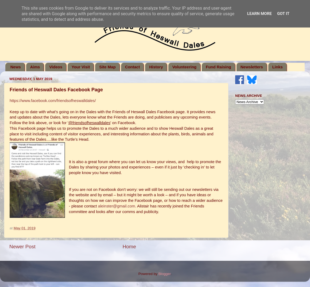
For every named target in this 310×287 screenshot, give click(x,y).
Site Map (107, 67)
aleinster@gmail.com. (117, 206)
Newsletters (252, 67)
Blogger (164, 274)
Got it (283, 13)
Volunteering (184, 67)
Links (277, 67)
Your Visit (81, 67)
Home (129, 246)
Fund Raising (218, 67)
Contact (132, 67)
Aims (35, 67)
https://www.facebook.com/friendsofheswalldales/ (53, 101)
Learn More (259, 13)
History (156, 67)
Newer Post (22, 246)
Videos (55, 67)
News (15, 67)
